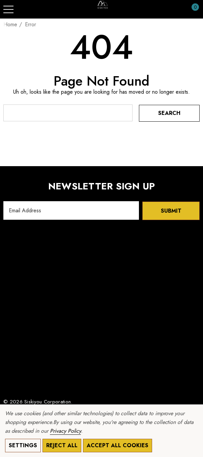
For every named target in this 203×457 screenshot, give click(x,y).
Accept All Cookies (117, 445)
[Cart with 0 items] (192, 9)
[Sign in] (179, 9)
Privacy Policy (65, 431)
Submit (171, 210)
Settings (23, 445)
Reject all (62, 445)
